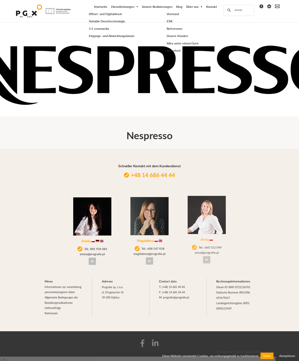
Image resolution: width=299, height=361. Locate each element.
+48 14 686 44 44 (149, 175)
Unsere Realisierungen (157, 7)
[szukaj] (238, 10)
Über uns (192, 7)
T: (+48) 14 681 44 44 (172, 287)
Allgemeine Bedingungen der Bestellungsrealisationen (61, 300)
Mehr (267, 356)
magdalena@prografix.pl (149, 250)
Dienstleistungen (122, 7)
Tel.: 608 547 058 (149, 245)
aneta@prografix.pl (92, 253)
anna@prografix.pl (207, 246)
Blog (179, 7)
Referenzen (51, 314)
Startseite (100, 7)
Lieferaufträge (53, 308)
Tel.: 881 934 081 (92, 247)
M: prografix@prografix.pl (174, 298)
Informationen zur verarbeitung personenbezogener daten (63, 289)
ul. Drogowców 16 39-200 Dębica (113, 295)
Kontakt (211, 7)
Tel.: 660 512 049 (207, 241)
